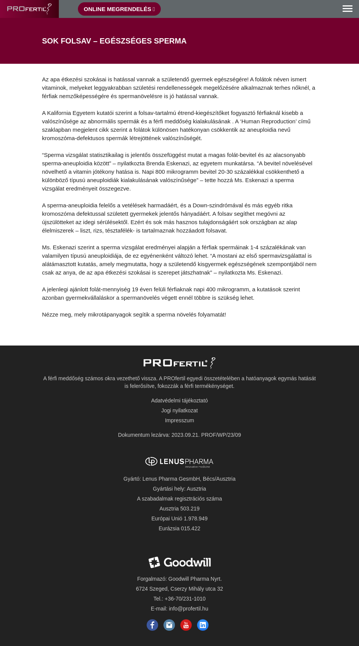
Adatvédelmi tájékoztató (179, 400)
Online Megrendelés (119, 9)
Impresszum (179, 420)
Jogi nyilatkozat (179, 410)
